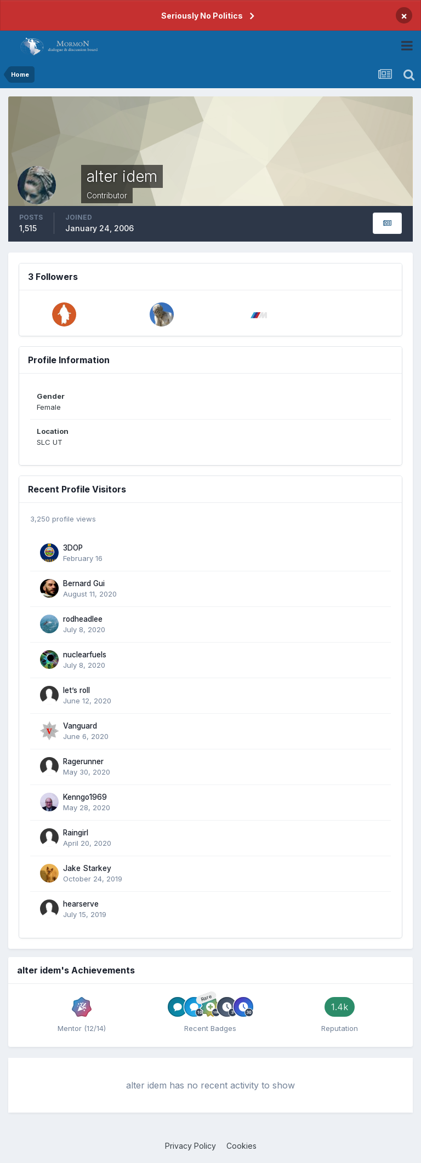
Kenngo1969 (85, 797)
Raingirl (75, 832)
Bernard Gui (84, 583)
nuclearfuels (84, 654)
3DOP (73, 547)
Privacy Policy (190, 1145)
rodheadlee (83, 619)
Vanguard (80, 725)
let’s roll (76, 690)
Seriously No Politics (202, 15)
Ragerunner (83, 761)
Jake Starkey (87, 868)
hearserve (81, 904)
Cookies (241, 1145)
